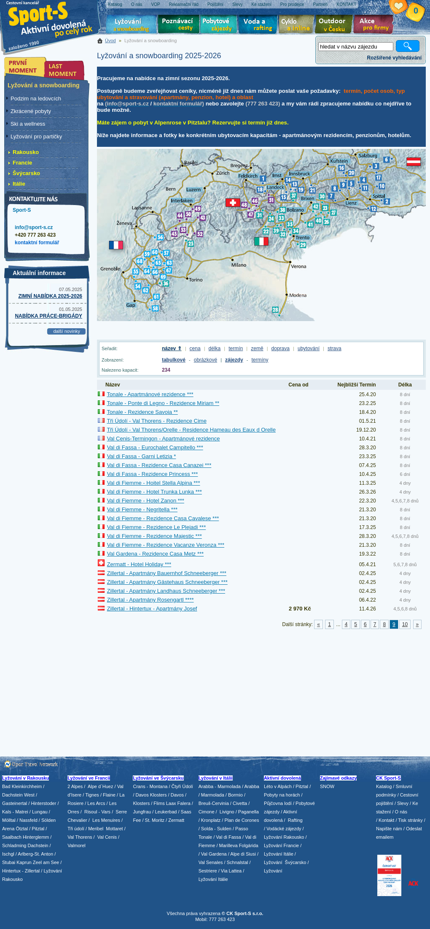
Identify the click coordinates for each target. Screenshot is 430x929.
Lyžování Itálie (213, 879)
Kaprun (23, 862)
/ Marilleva (226, 845)
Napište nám (389, 828)
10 (405, 624)
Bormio (235, 794)
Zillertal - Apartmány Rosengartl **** (150, 600)
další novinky (66, 331)
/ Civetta (238, 803)
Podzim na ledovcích (36, 98)
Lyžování (131, 25)
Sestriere (208, 870)
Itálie (19, 184)
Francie (22, 162)
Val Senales (211, 862)
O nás (401, 811)
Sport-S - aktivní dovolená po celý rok (54, 18)
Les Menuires (106, 820)
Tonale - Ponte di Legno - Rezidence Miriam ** (163, 403)
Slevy (402, 803)
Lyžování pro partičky (36, 136)
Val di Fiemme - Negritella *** (142, 509)
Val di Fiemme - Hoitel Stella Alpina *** (153, 483)
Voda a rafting (259, 25)
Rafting (295, 820)
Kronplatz (210, 820)
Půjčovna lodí (278, 803)
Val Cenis (107, 837)
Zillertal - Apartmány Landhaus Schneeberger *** (166, 591)
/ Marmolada (211, 794)
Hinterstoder (43, 803)
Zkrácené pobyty (31, 111)
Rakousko (26, 152)
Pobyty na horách (282, 794)
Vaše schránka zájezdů (405, 7)
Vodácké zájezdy (283, 828)
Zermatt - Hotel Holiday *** (139, 564)
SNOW (327, 786)
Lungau (40, 811)
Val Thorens (79, 837)
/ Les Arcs (95, 803)
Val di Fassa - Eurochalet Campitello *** (155, 447)
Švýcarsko (26, 173)
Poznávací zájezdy (179, 25)
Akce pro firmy (376, 25)
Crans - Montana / (152, 786)
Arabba (252, 786)
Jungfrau (142, 811)
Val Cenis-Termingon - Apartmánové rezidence (163, 438)
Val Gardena (214, 853)
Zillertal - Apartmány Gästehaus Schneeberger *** (167, 582)
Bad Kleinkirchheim (22, 786)
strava (334, 348)
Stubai (8, 862)
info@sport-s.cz (34, 227)
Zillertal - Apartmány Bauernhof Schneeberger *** (166, 573)
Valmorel (76, 845)
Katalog (384, 786)
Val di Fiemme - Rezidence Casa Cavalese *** (163, 518)
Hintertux (11, 870)
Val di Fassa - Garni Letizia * (141, 456)
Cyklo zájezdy (298, 25)
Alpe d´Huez (101, 786)
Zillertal (33, 870)
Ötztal (22, 828)
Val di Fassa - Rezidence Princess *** (152, 474)
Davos (177, 794)
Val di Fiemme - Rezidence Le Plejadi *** (156, 527)
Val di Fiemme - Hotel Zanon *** (145, 500)
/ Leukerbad (164, 811)
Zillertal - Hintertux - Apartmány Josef (152, 608)
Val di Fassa (228, 837)
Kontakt (386, 820)
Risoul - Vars (97, 811)
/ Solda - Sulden (215, 828)
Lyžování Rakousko (284, 837)
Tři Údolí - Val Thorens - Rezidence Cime (157, 421)
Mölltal (9, 820)
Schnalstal (237, 862)
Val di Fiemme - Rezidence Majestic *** (154, 536)
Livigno (227, 811)
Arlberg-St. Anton (35, 853)
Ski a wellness (28, 124)
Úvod (110, 40)
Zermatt (176, 820)
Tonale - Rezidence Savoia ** (142, 412)
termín (235, 348)
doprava (280, 348)
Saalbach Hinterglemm (25, 837)
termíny (260, 360)
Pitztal (38, 828)
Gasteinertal (14, 803)
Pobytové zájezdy (219, 25)
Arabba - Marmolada (220, 786)
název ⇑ (172, 348)
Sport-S (22, 210)
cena (195, 348)
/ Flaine (108, 794)
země (257, 348)
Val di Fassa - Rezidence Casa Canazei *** (159, 465)
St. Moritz (154, 820)
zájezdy (234, 360)
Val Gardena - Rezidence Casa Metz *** (155, 554)
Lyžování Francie (281, 845)
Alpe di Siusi (243, 853)
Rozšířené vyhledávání (394, 58)
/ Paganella (247, 811)
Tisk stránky (410, 820)
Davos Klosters (151, 794)
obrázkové (205, 360)
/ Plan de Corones (240, 820)
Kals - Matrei (15, 811)
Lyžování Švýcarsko (285, 862)
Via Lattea (231, 870)
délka (215, 348)
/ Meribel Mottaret (104, 828)
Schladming (15, 845)
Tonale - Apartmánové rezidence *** (150, 394)
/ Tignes (91, 794)
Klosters (141, 803)
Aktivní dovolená (336, 25)
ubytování (309, 348)
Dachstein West (18, 794)
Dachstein (38, 845)
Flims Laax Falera (171, 803)
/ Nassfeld (27, 820)
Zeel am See (46, 862)
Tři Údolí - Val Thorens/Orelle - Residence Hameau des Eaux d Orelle (191, 430)
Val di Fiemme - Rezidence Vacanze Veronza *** (165, 545)
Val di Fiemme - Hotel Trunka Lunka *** (154, 492)
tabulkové (173, 360)
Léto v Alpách (278, 786)
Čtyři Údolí (182, 786)
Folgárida (248, 845)
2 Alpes (75, 786)
